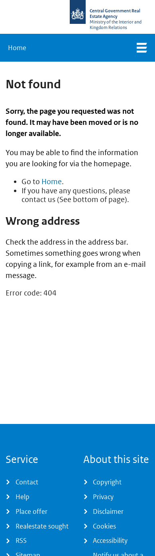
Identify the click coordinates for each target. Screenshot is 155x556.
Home (17, 47)
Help (22, 496)
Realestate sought (42, 526)
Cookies (104, 526)
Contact (27, 482)
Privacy (103, 496)
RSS (21, 540)
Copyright (107, 482)
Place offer (31, 511)
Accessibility (110, 540)
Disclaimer (108, 511)
